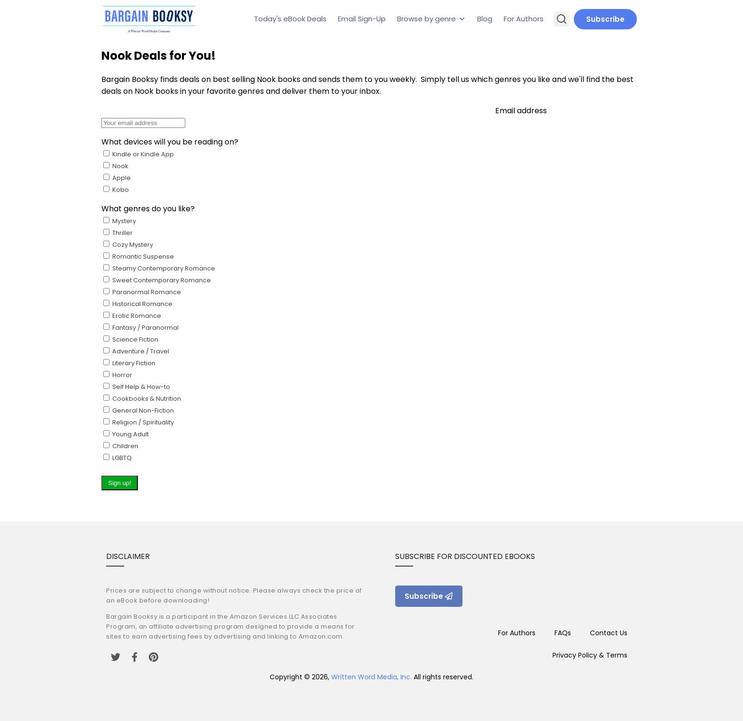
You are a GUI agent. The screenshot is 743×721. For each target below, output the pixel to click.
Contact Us (608, 633)
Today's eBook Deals (290, 19)
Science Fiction (141, 398)
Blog (484, 19)
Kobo (116, 189)
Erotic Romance (141, 386)
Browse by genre (426, 19)
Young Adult (125, 446)
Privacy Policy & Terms (590, 655)
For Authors (524, 19)
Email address (371, 297)
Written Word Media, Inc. (371, 677)
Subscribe (605, 19)
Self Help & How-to (141, 422)
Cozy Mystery (158, 351)
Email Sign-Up (362, 19)
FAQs (562, 633)
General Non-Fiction (137, 434)
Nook (116, 178)
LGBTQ (117, 457)
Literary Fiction (141, 410)
